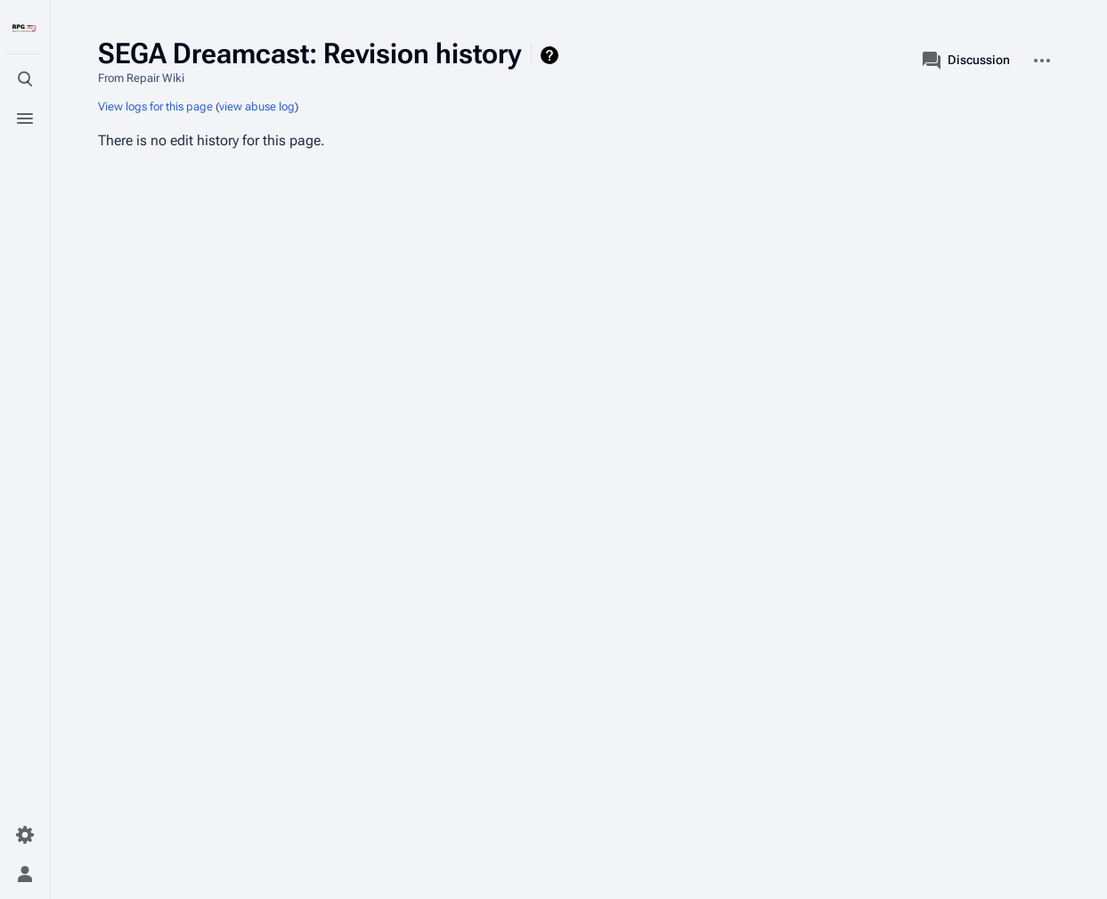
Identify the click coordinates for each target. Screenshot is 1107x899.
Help (552, 55)
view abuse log (257, 106)
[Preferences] (25, 835)
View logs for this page (155, 106)
